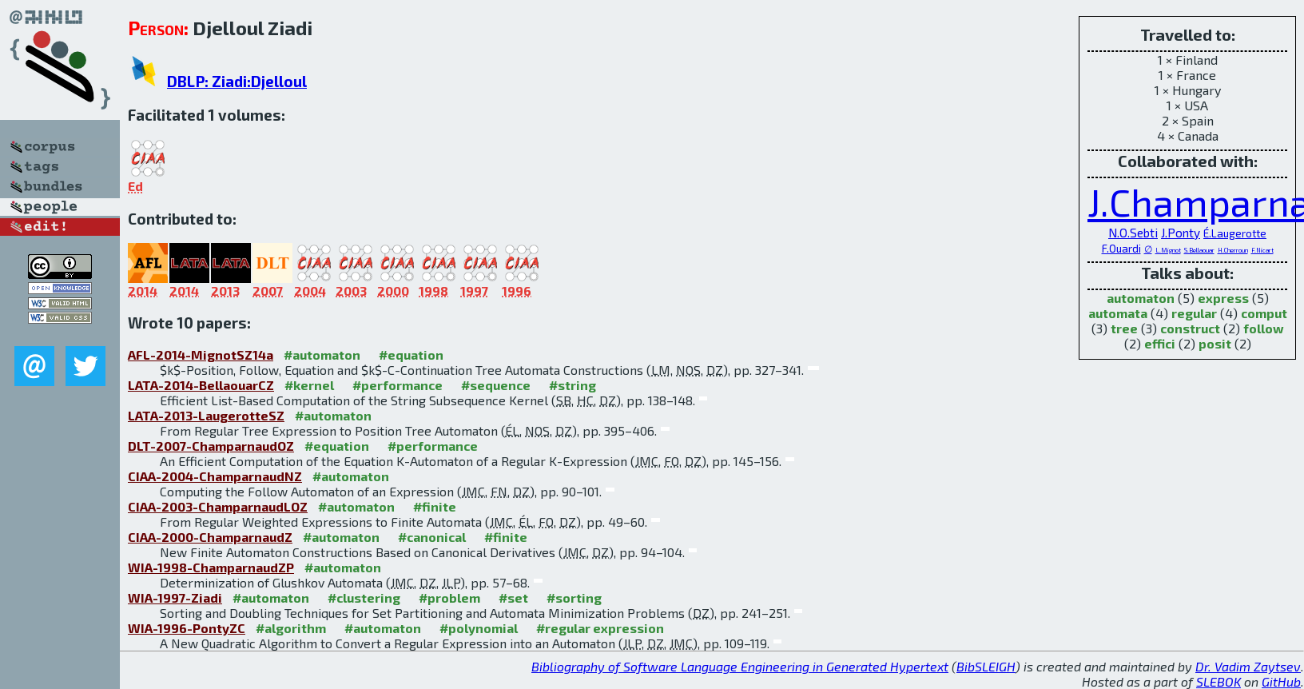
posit (1215, 343)
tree (1124, 328)
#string (572, 384)
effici (1159, 343)
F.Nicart (1262, 250)
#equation (411, 354)
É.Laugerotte (1234, 233)
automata (1117, 313)
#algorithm (291, 627)
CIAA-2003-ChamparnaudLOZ (218, 506)
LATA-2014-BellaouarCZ (201, 384)
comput (1264, 313)
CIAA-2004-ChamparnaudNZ (215, 476)
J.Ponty (1180, 232)
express (1223, 297)
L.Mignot (1168, 250)
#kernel (309, 384)
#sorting (574, 597)
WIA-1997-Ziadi (175, 597)
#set (513, 597)
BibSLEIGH (986, 666)
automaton (1141, 297)
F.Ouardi (1121, 248)
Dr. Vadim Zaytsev (1248, 666)
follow (1263, 328)
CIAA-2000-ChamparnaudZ (210, 536)
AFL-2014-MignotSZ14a (200, 354)
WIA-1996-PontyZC (186, 627)
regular (1194, 313)
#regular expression (600, 627)
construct (1190, 328)
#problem (449, 597)
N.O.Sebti (1133, 232)
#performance (397, 384)
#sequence (496, 384)
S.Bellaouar (1199, 250)
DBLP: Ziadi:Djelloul (237, 81)
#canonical (432, 536)
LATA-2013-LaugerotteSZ (206, 415)
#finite (434, 506)
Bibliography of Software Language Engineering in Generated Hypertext (739, 666)
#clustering (364, 597)
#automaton (322, 354)
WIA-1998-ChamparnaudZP (211, 567)
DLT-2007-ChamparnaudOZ (211, 445)
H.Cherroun (1233, 250)
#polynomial (478, 627)
